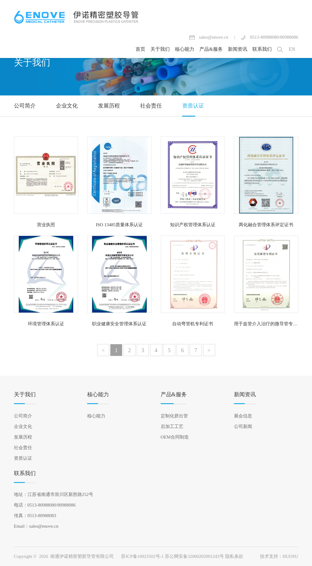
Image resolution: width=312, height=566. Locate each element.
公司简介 (23, 415)
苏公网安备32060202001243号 (194, 556)
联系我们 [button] (262, 49)
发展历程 (23, 437)
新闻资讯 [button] (237, 49)
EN (292, 49)
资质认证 (23, 458)
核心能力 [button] (184, 49)
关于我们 (25, 394)
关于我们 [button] (160, 49)
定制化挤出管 (174, 415)
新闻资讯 (245, 394)
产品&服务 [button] (210, 49)
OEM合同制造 (175, 437)
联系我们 (25, 473)
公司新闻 (243, 426)
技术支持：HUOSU (279, 556)
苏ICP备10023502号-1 (142, 556)
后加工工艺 (172, 426)
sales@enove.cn (208, 37)
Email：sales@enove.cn (36, 526)
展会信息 (243, 415)
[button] (280, 49)
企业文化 (23, 426)
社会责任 (23, 447)
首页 (140, 49)
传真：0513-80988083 (35, 515)
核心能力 (98, 394)
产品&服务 (174, 394)
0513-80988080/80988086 (269, 37)
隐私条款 (234, 556)
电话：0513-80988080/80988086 (45, 505)
